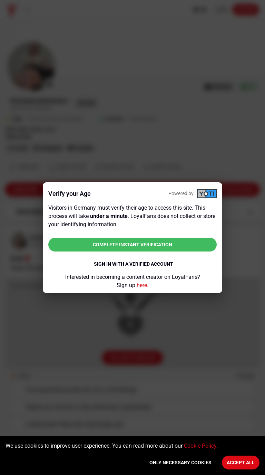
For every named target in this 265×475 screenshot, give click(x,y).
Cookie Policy (200, 445)
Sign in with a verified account (133, 264)
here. (142, 285)
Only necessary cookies (180, 462)
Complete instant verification (132, 244)
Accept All (241, 462)
